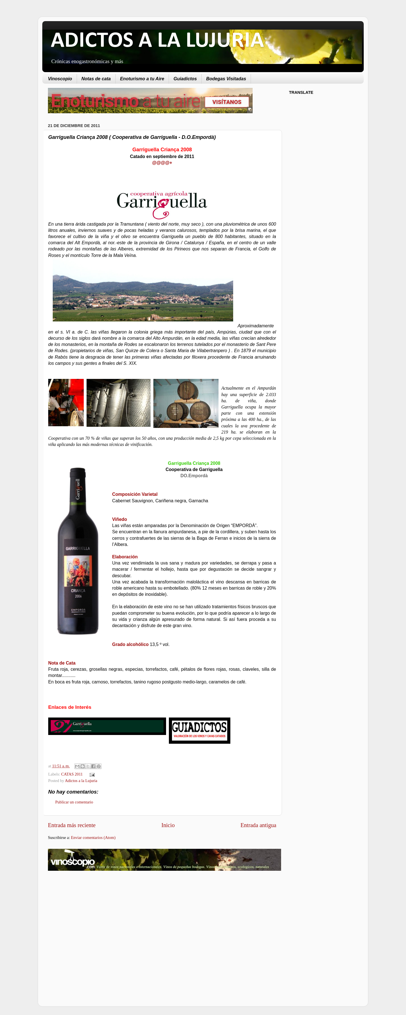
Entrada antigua (258, 825)
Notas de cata (96, 78)
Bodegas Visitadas (226, 78)
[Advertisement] (95, 920)
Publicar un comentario (74, 802)
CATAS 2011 (72, 774)
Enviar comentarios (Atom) (93, 837)
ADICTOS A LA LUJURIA (157, 41)
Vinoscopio (60, 78)
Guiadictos (185, 78)
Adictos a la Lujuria (81, 780)
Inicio (168, 825)
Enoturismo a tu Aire (142, 78)
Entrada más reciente (72, 825)
